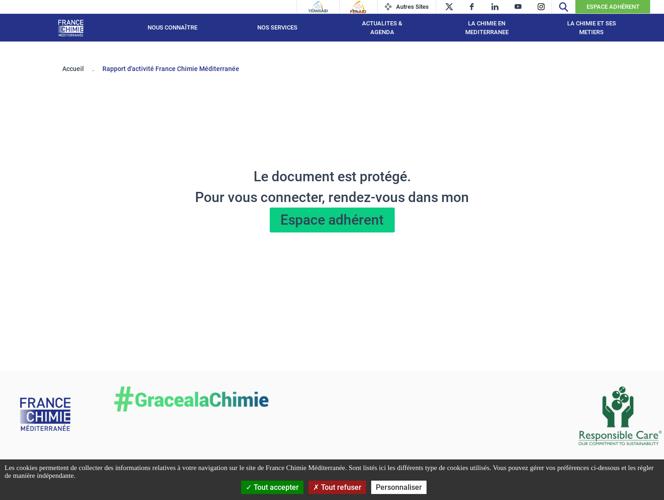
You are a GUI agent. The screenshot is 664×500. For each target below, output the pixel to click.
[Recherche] (563, 6)
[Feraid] (358, 6)
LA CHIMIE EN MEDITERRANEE (487, 28)
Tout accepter (272, 487)
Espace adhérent (332, 220)
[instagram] (541, 6)
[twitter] (449, 6)
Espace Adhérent (613, 6)
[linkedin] (495, 6)
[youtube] (518, 6)
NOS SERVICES (277, 27)
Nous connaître (172, 27)
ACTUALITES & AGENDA (382, 28)
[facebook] (472, 6)
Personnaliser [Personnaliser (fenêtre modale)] (399, 487)
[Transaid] (318, 6)
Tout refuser (337, 487)
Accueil (73, 68)
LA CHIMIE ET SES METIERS (591, 28)
